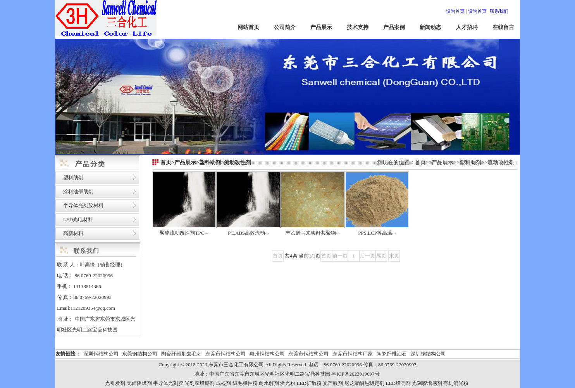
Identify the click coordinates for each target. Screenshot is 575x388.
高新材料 (73, 233)
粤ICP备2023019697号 (355, 374)
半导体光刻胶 (168, 383)
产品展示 (321, 27)
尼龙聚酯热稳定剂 (364, 383)
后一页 (367, 256)
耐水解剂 (269, 383)
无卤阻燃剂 (139, 383)
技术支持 (357, 27)
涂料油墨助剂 (78, 191)
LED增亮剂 (398, 383)
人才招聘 (467, 27)
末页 (394, 256)
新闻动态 (430, 27)
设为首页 (455, 11)
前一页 (340, 256)
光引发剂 (115, 383)
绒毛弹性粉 (245, 383)
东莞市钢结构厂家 (352, 354)
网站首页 (248, 27)
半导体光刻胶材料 (83, 205)
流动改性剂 (501, 162)
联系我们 (499, 11)
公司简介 (285, 27)
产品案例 (394, 27)
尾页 (381, 256)
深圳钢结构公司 (101, 354)
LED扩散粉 (308, 383)
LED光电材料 (78, 219)
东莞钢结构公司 (139, 354)
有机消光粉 (455, 383)
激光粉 (287, 383)
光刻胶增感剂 (199, 383)
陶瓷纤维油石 (392, 354)
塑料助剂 (73, 177)
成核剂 (223, 383)
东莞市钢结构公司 (225, 354)
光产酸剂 (333, 383)
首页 (420, 162)
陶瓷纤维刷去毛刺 (181, 354)
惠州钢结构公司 (267, 354)
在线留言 (503, 27)
